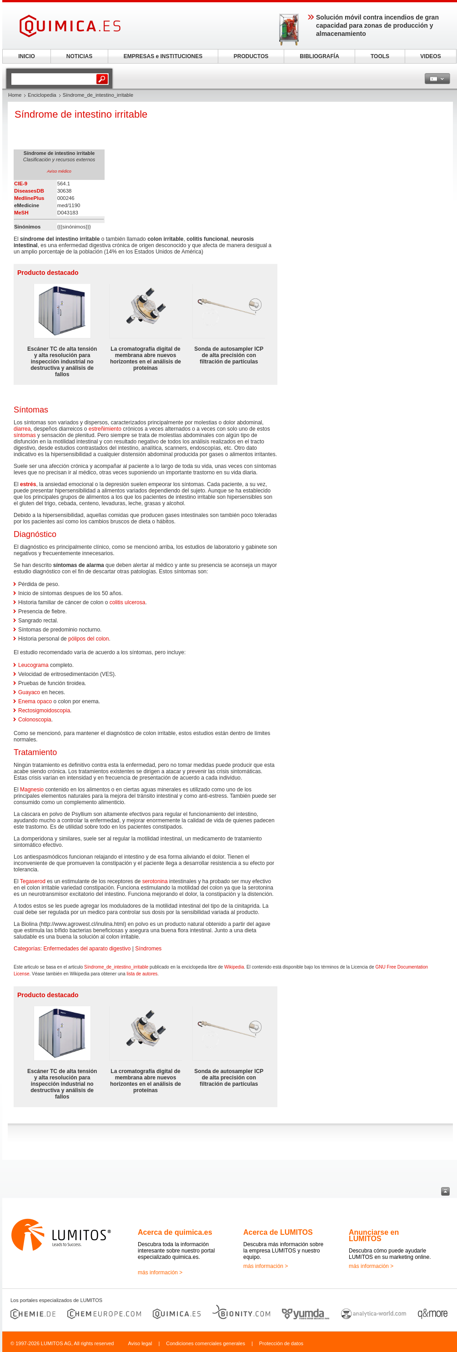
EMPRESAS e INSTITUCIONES (163, 56)
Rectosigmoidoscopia (44, 710)
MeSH (21, 212)
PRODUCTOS (251, 56)
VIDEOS (430, 56)
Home (14, 95)
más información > (160, 1272)
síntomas (25, 435)
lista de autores (142, 973)
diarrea (22, 429)
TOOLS (380, 56)
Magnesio (32, 789)
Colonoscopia (34, 719)
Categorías (27, 948)
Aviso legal (140, 1343)
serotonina (155, 881)
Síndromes (148, 948)
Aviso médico (59, 171)
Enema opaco (35, 701)
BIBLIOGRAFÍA (319, 56)
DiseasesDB (29, 191)
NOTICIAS (79, 56)
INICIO (26, 56)
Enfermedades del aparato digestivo (87, 948)
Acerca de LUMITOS (278, 1232)
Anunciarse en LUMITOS (374, 1235)
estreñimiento (105, 429)
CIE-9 (20, 183)
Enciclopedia (42, 95)
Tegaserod (32, 881)
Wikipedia (234, 966)
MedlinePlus (29, 198)
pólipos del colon (88, 639)
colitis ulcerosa (128, 602)
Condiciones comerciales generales (205, 1343)
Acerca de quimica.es (175, 1232)
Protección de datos (281, 1343)
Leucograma (33, 665)
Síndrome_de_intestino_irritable (116, 966)
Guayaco (29, 692)
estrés (28, 484)
